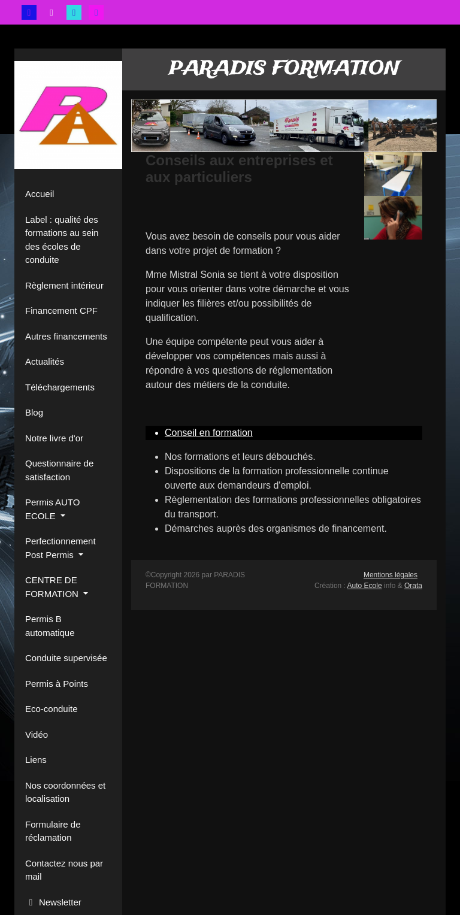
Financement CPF (61, 310)
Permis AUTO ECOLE (52, 509)
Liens (36, 760)
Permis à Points (56, 683)
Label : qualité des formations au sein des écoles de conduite (62, 239)
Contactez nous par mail (64, 870)
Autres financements (66, 336)
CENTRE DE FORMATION (53, 587)
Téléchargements (60, 387)
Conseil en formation (209, 433)
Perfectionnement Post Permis (60, 548)
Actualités (44, 361)
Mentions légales (390, 575)
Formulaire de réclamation (53, 831)
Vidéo (36, 734)
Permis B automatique (50, 626)
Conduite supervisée (66, 658)
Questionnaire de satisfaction (59, 470)
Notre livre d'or (54, 438)
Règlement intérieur (64, 285)
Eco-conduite (51, 709)
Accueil (39, 194)
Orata (413, 585)
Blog (34, 412)
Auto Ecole (364, 585)
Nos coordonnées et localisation (65, 792)
